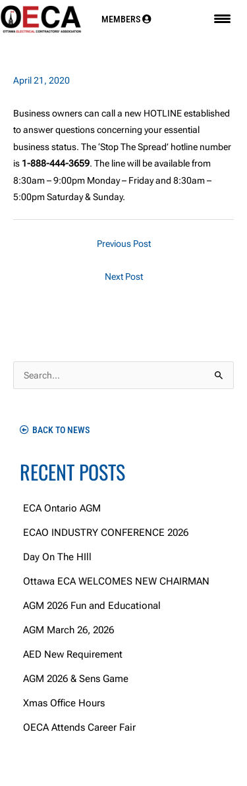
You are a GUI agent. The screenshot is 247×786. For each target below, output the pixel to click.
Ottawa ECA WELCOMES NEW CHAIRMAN (116, 581)
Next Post (124, 276)
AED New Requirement (73, 654)
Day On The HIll (57, 557)
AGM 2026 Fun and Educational (92, 606)
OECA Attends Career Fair (79, 727)
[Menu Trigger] (222, 19)
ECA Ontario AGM (62, 508)
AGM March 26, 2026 (68, 630)
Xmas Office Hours (64, 703)
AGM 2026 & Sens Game (75, 679)
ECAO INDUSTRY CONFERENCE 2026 (105, 532)
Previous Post (124, 243)
